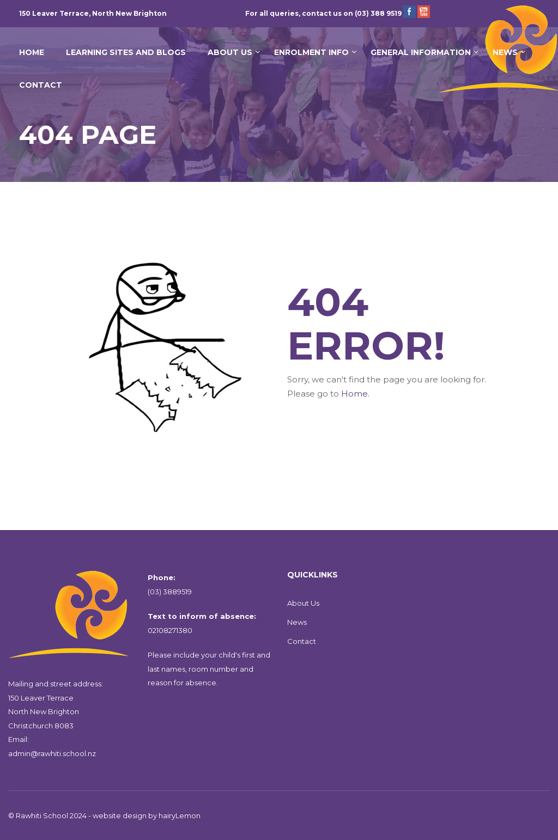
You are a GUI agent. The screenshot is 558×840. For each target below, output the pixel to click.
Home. (355, 393)
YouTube (423, 11)
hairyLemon (180, 815)
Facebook (409, 11)
